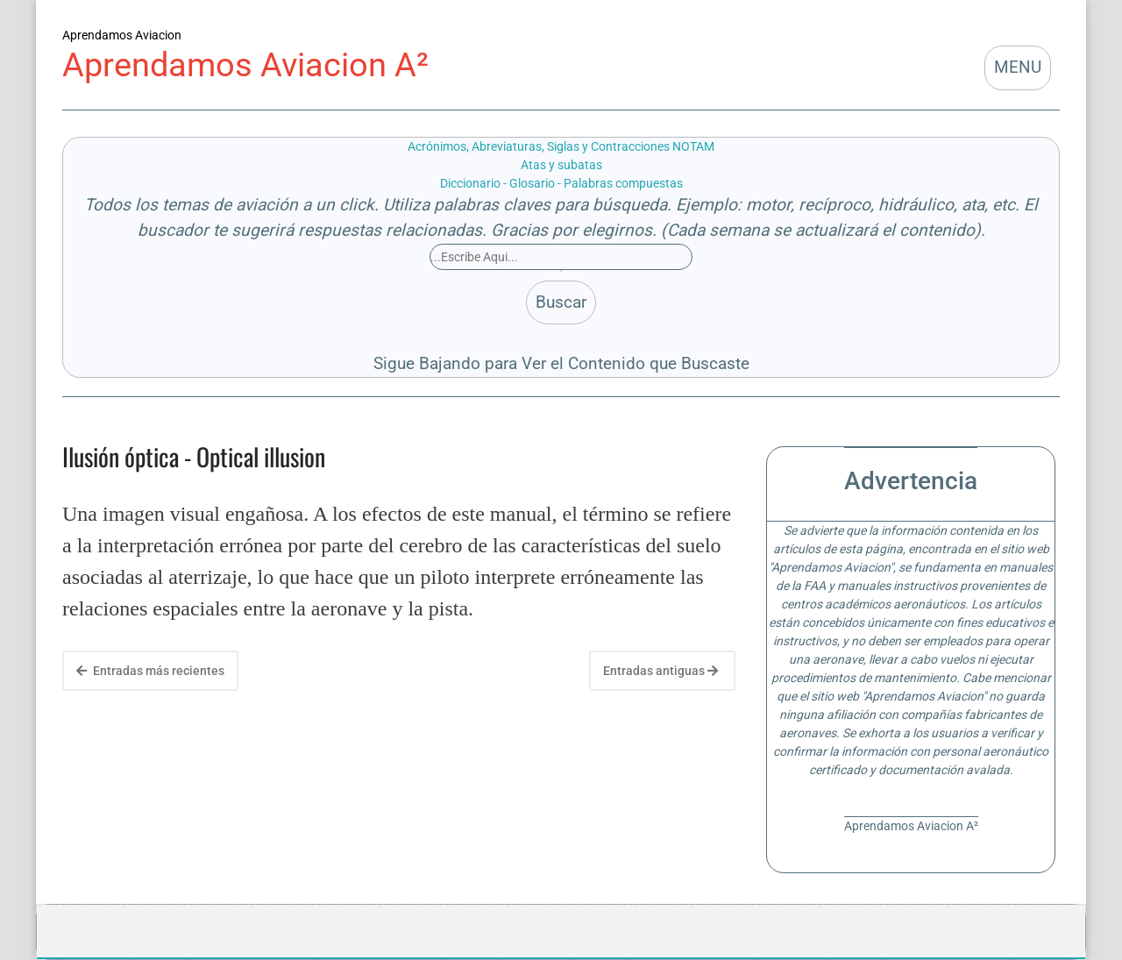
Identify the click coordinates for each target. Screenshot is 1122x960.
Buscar (561, 302)
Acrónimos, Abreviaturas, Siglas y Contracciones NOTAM (561, 146)
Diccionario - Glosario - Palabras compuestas (561, 183)
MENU (1017, 67)
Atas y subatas (561, 165)
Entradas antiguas (660, 671)
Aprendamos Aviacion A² (245, 64)
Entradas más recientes (150, 671)
